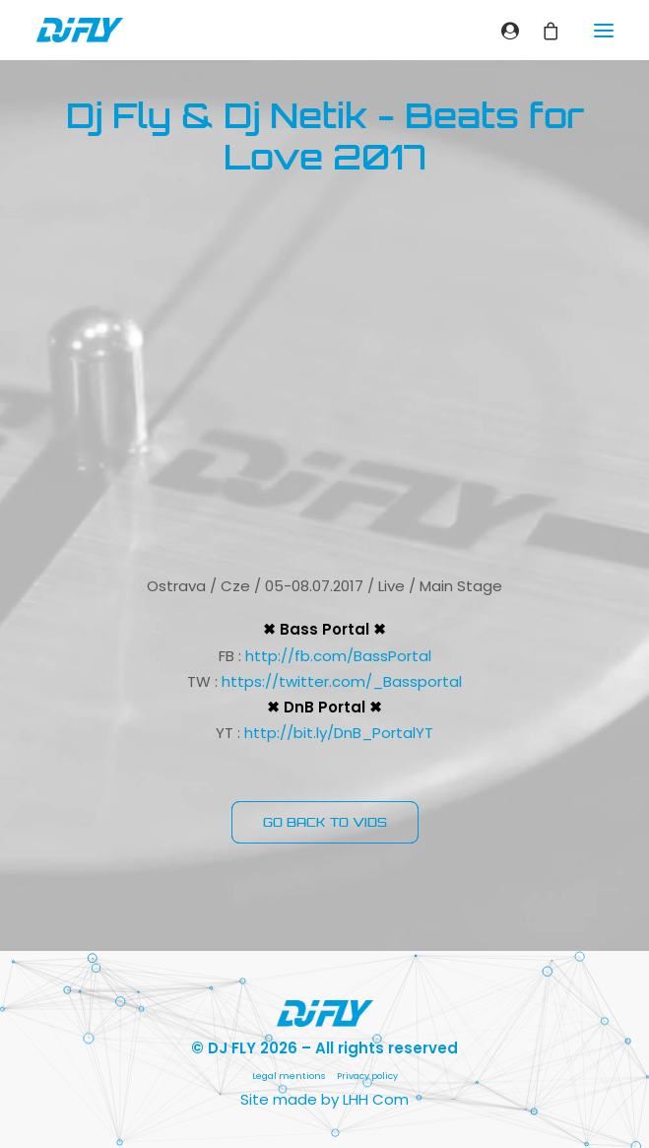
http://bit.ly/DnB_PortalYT (338, 732)
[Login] (502, 30)
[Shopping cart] (542, 30)
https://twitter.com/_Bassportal (342, 681)
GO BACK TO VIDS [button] (325, 822)
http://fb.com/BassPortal (338, 655)
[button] (603, 30)
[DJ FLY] (79, 30)
